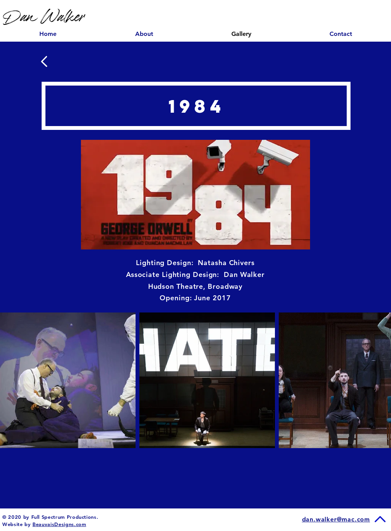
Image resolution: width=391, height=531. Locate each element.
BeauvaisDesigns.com (59, 524)
